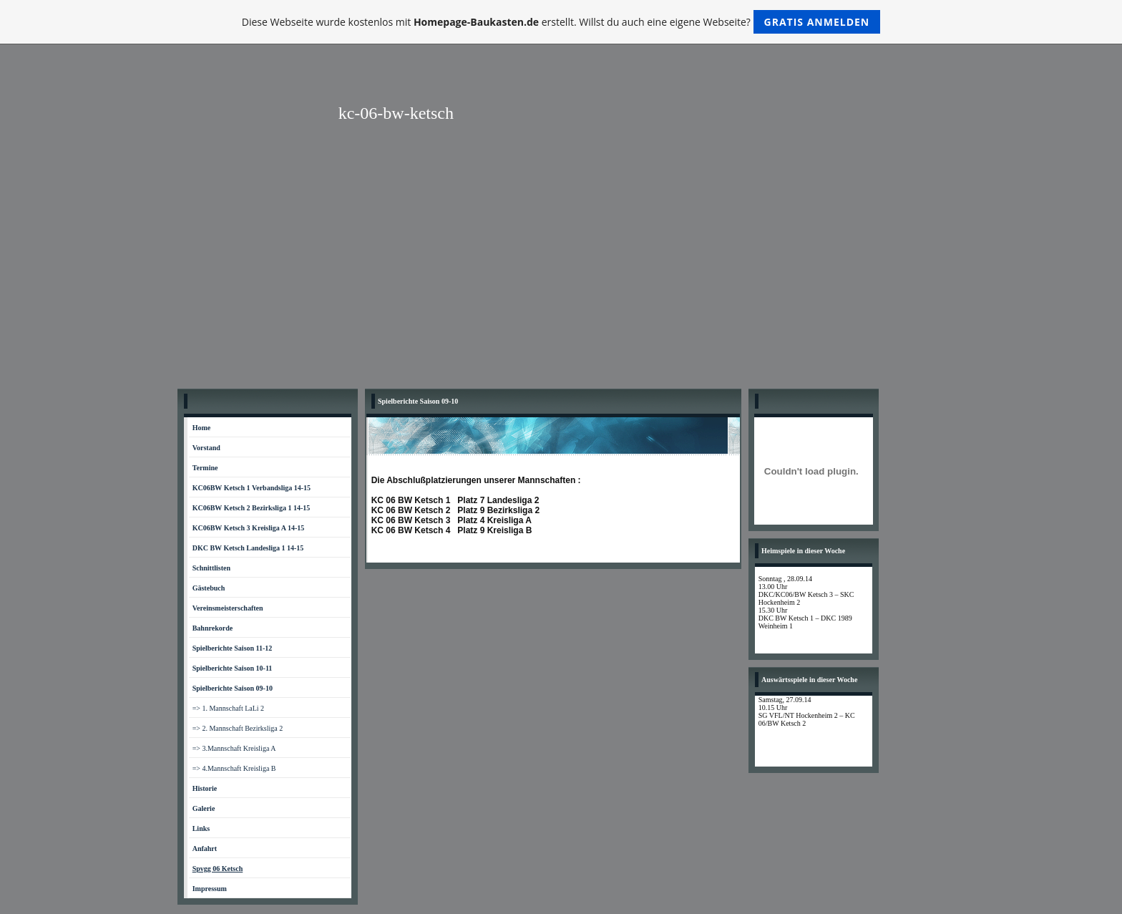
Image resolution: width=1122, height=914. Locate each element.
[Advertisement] (561, 274)
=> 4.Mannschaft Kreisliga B (234, 768)
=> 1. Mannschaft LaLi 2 (228, 708)
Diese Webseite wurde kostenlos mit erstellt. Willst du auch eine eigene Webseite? (561, 22)
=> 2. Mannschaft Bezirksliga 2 (237, 728)
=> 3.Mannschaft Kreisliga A (234, 748)
